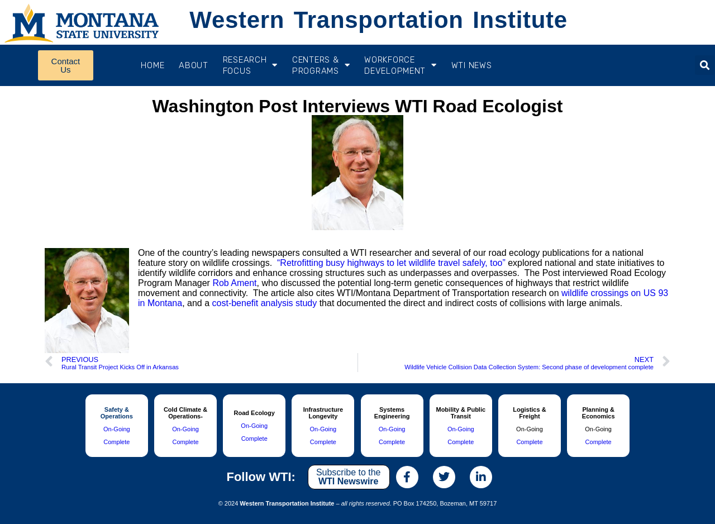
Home (152, 65)
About (193, 65)
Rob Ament (234, 283)
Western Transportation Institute (378, 20)
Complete (116, 442)
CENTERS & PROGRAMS (321, 65)
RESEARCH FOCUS (250, 65)
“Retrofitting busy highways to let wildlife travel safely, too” (391, 263)
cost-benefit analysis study (264, 303)
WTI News (471, 65)
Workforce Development (400, 65)
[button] (704, 65)
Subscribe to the (348, 477)
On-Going (116, 429)
